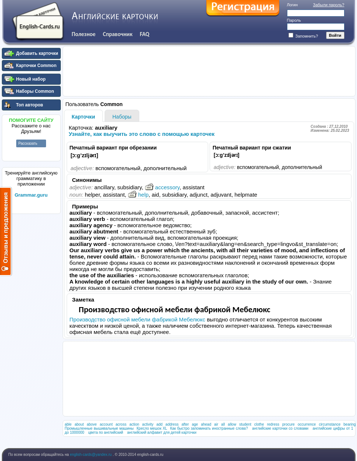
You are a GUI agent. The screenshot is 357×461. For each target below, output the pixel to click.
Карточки (83, 117)
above (92, 424)
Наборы (122, 117)
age (195, 424)
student (245, 424)
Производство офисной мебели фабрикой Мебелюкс (138, 319)
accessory (162, 187)
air (216, 424)
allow (232, 424)
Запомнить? (303, 36)
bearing (349, 424)
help (138, 194)
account (106, 424)
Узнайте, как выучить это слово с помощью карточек (142, 134)
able (68, 424)
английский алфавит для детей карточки (161, 432)
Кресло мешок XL (152, 428)
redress (273, 424)
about (79, 424)
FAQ (145, 34)
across (121, 424)
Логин (292, 5)
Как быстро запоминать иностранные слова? (209, 428)
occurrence (307, 424)
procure (288, 424)
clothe (259, 424)
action (134, 424)
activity (148, 424)
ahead (206, 424)
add (159, 424)
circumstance (329, 424)
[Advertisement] (31, 327)
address (172, 424)
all (223, 424)
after (185, 424)
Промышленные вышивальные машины (99, 428)
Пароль (294, 20)
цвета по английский (105, 432)
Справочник (117, 34)
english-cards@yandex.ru (91, 455)
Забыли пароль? (328, 5)
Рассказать (28, 143)
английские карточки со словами (280, 428)
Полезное (84, 34)
